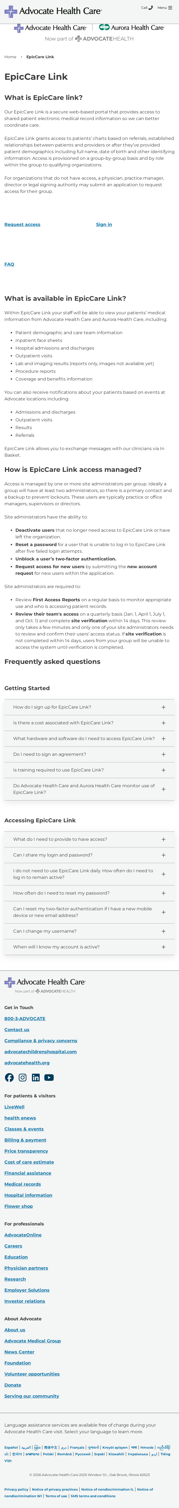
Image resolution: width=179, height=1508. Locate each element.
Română (64, 1454)
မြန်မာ (37, 1447)
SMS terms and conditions (93, 1496)
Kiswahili (116, 1454)
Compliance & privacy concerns (40, 1040)
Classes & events (24, 1129)
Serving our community (31, 1396)
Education (16, 1257)
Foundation (17, 1363)
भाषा (134, 1447)
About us (14, 1330)
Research (15, 1279)
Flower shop (18, 1206)
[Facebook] (9, 1078)
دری (63, 1447)
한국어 (17, 1454)
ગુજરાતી (93, 1447)
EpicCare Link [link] (40, 56)
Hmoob (146, 1447)
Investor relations (24, 1301)
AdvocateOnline (23, 1235)
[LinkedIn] (35, 1078)
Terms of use (56, 1496)
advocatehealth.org (27, 1062)
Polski (48, 1454)
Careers (13, 1246)
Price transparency (26, 1151)
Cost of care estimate (29, 1162)
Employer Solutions (27, 1290)
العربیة (26, 1447)
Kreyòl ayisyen (115, 1447)
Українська (138, 1454)
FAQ (9, 264)
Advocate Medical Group (32, 1341)
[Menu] (165, 7)
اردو (154, 1454)
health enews (20, 1118)
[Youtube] (49, 1078)
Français (77, 1447)
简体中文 (50, 1447)
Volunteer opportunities (32, 1374)
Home (10, 56)
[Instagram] (22, 1078)
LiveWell (14, 1107)
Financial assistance (27, 1173)
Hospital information (28, 1195)
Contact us (16, 1029)
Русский (83, 1454)
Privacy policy (16, 1489)
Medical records (22, 1184)
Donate (12, 1385)
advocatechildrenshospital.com (40, 1051)
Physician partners (26, 1268)
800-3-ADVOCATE (24, 1018)
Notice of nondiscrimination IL (107, 1489)
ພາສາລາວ (32, 1454)
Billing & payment (25, 1140)
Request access (22, 224)
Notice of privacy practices (55, 1489)
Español (11, 1447)
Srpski (99, 1454)
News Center (19, 1352)
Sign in (104, 224)
